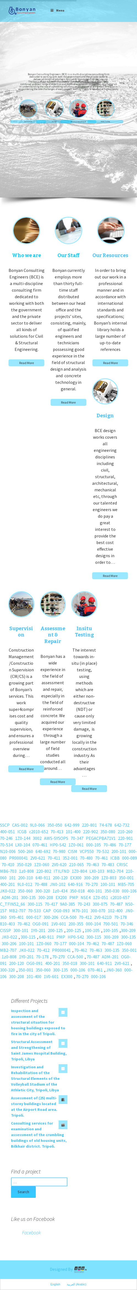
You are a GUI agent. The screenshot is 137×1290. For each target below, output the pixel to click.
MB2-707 (17, 910)
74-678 (105, 825)
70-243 (84, 904)
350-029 (24, 864)
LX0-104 (22, 844)
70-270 (91, 884)
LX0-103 (96, 871)
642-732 (121, 825)
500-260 (25, 851)
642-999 (72, 825)
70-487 (116, 904)
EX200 (61, 897)
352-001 (70, 858)
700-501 (110, 923)
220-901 (125, 838)
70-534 (6, 844)
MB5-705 (126, 884)
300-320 (42, 891)
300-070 (98, 910)
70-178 (120, 917)
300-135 (28, 897)
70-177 (125, 844)
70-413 (57, 831)
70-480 (86, 858)
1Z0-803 (108, 877)
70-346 (126, 923)
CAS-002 (20, 825)
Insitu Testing (105, 121)
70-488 (41, 884)
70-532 (102, 851)
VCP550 (87, 851)
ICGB (22, 831)
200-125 (55, 930)
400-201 (7, 884)
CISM (72, 851)
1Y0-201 (38, 930)
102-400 (115, 910)
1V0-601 (58, 923)
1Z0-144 (22, 838)
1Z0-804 (79, 871)
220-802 (43, 871)
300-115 (35, 904)
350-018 (77, 891)
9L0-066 (37, 825)
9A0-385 (67, 904)
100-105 (92, 930)
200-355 (75, 923)
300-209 (91, 877)
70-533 (34, 910)
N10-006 (8, 851)
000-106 (129, 891)
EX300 (75, 877)
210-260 (125, 831)
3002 (37, 838)
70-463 (92, 864)
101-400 (73, 831)
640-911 (42, 877)
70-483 (108, 864)
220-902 (90, 831)
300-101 (20, 930)
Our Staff (68, 255)
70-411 (54, 858)
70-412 (85, 917)
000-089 (129, 858)
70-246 (6, 838)
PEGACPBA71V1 (101, 838)
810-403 (7, 923)
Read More (26, 363)
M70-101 (80, 910)
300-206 (50, 917)
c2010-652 (38, 831)
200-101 (118, 851)
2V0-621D (103, 917)
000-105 (93, 844)
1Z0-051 (100, 897)
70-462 (23, 923)
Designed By (68, 1269)
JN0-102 (57, 884)
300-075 (100, 904)
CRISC (122, 864)
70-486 (109, 844)
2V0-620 (59, 864)
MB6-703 (8, 871)
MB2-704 (115, 871)
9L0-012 (24, 884)
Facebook (31, 1232)
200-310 (25, 877)
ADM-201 (10, 897)
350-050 (54, 825)
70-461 (101, 858)
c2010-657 (120, 897)
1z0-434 (60, 891)
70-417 (51, 904)
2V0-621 (37, 858)
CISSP (5, 930)
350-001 (126, 877)
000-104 (93, 923)
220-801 (89, 825)
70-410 (8, 864)
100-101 (107, 884)
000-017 (33, 917)
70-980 (59, 851)
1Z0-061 (76, 844)
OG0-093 (61, 910)
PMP (73, 897)
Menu (57, 10)
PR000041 (18, 858)
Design (54, 121)
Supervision (28, 121)
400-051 (7, 831)
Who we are (26, 255)
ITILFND (61, 871)
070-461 (39, 844)
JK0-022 (7, 891)
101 (12, 877)
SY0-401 (16, 917)
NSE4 (86, 897)
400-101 (94, 891)
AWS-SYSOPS (56, 838)
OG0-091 (40, 923)
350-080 (107, 831)
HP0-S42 (58, 844)
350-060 (25, 891)
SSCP (5, 825)
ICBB (115, 858)
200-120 (60, 877)
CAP (47, 910)
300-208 (45, 897)
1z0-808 (26, 871)
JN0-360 (114, 970)
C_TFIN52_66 (12, 904)
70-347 (77, 838)
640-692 (42, 851)
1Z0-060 (41, 864)
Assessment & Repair (78, 121)
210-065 (76, 864)
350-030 (112, 891)
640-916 (75, 884)
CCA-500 (68, 917)
